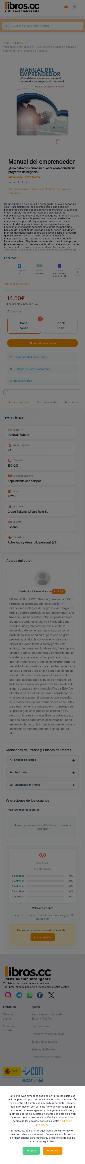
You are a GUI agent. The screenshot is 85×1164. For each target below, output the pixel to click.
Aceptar (31, 1150)
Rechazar (52, 1150)
